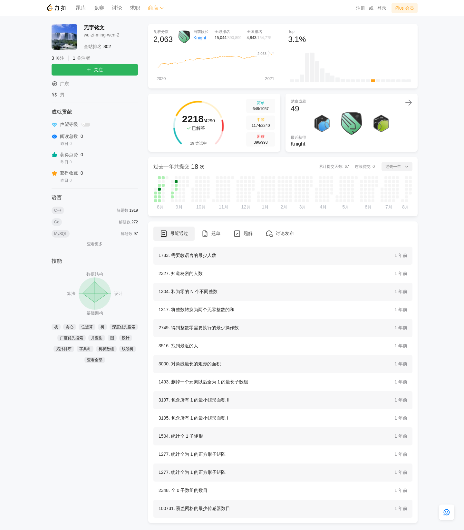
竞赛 (99, 8)
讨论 (117, 8)
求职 (135, 8)
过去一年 (397, 166)
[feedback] (446, 512)
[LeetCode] (55, 7)
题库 (81, 8)
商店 (156, 8)
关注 (95, 69)
